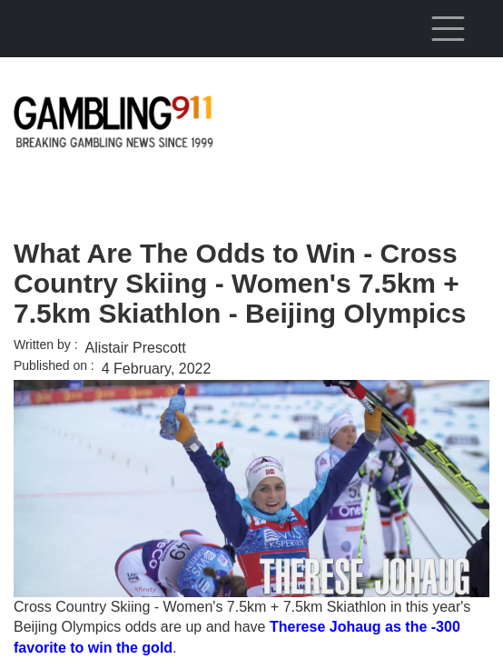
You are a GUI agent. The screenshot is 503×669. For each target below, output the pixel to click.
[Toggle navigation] (447, 28)
